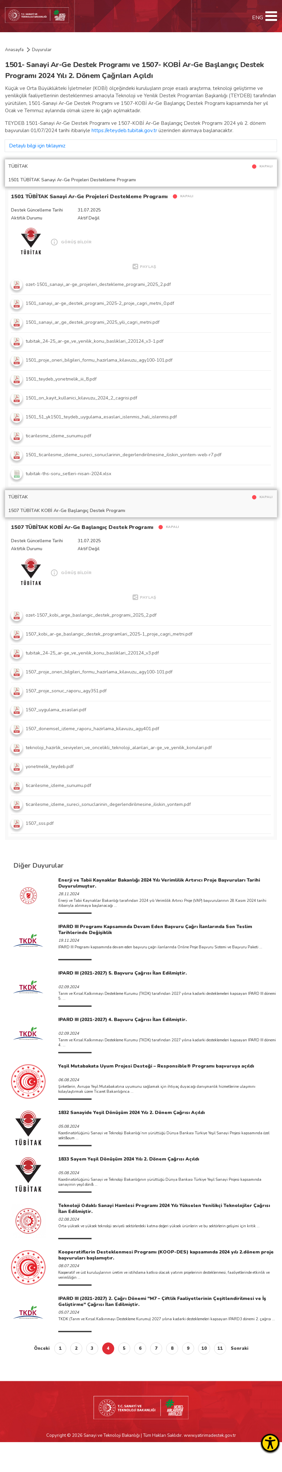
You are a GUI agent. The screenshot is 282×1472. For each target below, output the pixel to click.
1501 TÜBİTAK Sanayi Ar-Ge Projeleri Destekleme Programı (89, 196)
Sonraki (239, 1348)
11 (220, 1348)
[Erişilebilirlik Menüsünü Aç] (270, 1443)
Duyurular (42, 50)
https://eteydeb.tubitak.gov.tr (124, 130)
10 (204, 1348)
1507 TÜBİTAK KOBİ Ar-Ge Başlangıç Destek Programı (82, 527)
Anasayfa (14, 50)
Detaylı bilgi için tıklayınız (37, 145)
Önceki (42, 1348)
